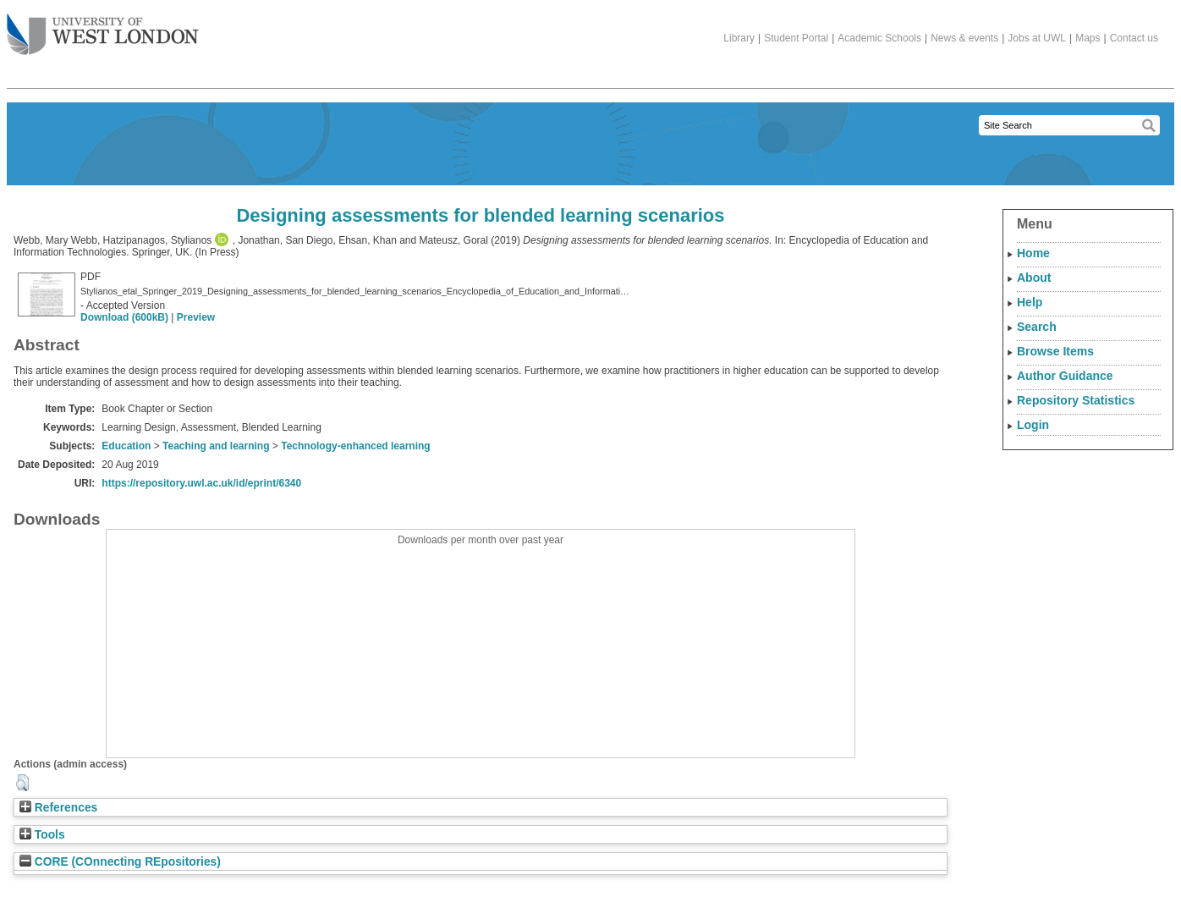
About (1034, 277)
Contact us (1134, 38)
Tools (42, 834)
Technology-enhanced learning (355, 446)
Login (1033, 425)
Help (1029, 302)
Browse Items (1055, 351)
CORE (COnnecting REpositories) (120, 862)
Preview (196, 317)
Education (126, 446)
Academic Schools (879, 38)
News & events (964, 38)
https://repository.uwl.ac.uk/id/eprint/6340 (201, 483)
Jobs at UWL (1037, 38)
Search (1037, 326)
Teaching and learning (215, 446)
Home (1033, 253)
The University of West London (103, 28)
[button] (22, 783)
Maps (1087, 38)
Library (739, 38)
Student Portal (796, 38)
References (58, 807)
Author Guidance (1065, 375)
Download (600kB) (124, 317)
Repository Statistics (1075, 400)
